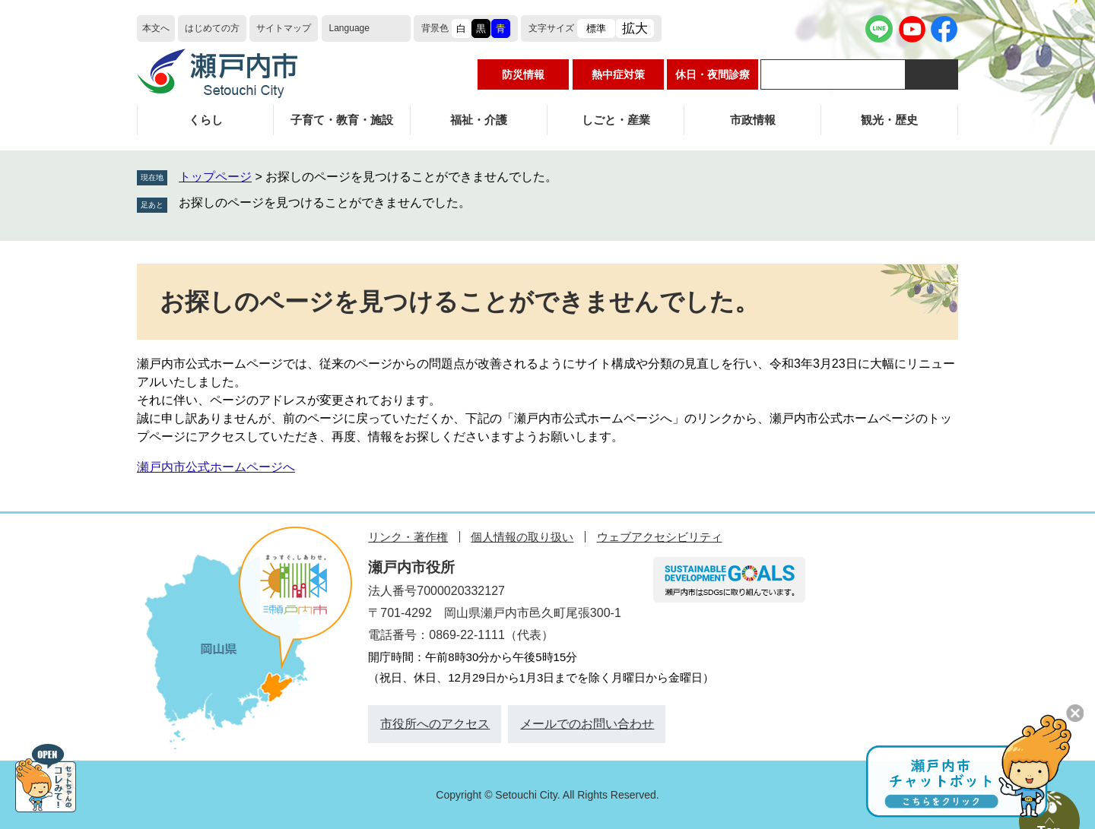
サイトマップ (283, 28)
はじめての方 (212, 28)
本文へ (156, 28)
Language (349, 28)
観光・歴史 (889, 119)
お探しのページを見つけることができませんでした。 (325, 202)
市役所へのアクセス (435, 723)
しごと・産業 (616, 119)
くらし (206, 119)
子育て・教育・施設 (341, 119)
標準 (596, 28)
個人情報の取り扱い (522, 536)
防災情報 (523, 74)
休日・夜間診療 (712, 74)
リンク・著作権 (408, 536)
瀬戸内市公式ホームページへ (216, 466)
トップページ (215, 176)
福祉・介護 (478, 119)
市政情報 (753, 119)
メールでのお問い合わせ (587, 723)
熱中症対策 (618, 74)
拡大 (635, 28)
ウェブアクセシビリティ (659, 536)
